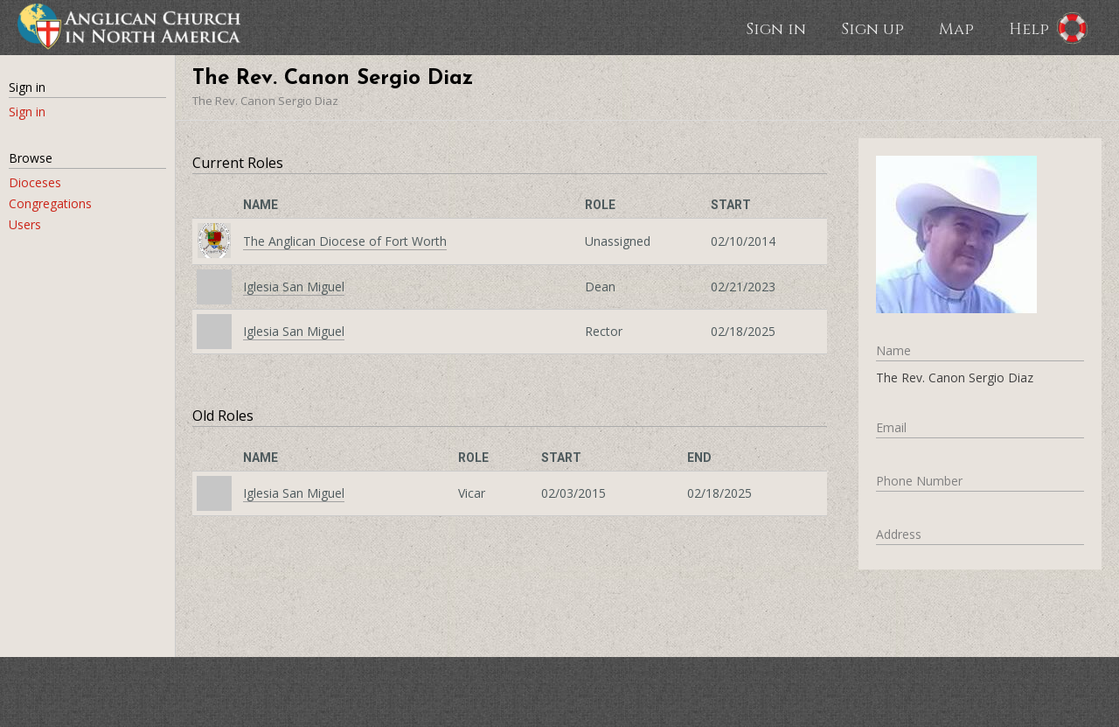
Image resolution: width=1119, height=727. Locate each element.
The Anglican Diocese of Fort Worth (345, 241)
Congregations (50, 203)
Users (25, 224)
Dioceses (35, 182)
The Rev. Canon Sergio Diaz (265, 100)
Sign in (776, 28)
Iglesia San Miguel (293, 286)
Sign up (872, 28)
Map (956, 28)
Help (1029, 28)
